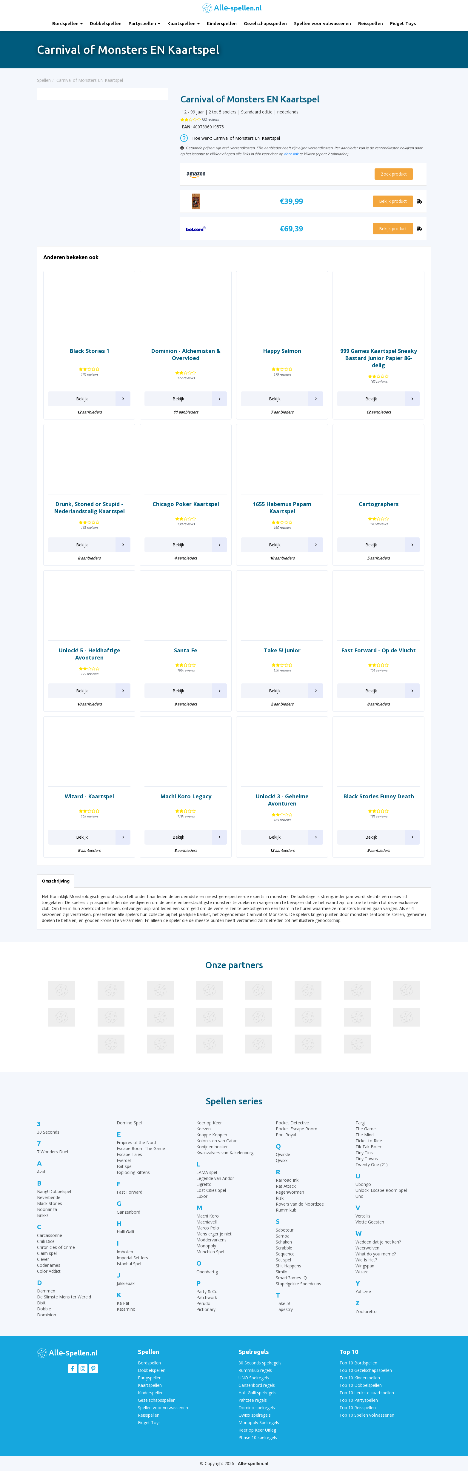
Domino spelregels (256, 1407)
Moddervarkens (211, 1240)
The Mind (364, 1135)
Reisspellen (370, 23)
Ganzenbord (128, 1212)
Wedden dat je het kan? (378, 1242)
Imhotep (125, 1252)
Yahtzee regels (252, 1400)
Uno (359, 1196)
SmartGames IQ (291, 1278)
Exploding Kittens (133, 1172)
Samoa (283, 1236)
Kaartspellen (183, 23)
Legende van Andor (215, 1178)
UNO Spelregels (253, 1378)
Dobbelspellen (105, 23)
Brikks (43, 1215)
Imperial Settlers (132, 1258)
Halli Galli (125, 1232)
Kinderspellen (222, 23)
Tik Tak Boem (369, 1146)
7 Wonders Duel (52, 1152)
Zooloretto (366, 1311)
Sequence (285, 1254)
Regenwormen (290, 1192)
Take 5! (283, 1303)
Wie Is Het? (366, 1260)
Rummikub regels (255, 1370)
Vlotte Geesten (369, 1222)
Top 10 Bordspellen (358, 1363)
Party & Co (207, 1291)
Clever (43, 1259)
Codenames (48, 1265)
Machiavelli (207, 1222)
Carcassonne (49, 1235)
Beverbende (48, 1197)
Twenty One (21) (371, 1164)
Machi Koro (207, 1216)
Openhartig (207, 1272)
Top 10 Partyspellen (358, 1400)
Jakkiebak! (126, 1283)
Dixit (41, 1303)
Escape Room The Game (141, 1148)
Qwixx (281, 1160)
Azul (41, 1172)
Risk (280, 1198)
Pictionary (205, 1309)
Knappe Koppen (211, 1135)
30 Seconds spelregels (259, 1363)
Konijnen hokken (212, 1146)
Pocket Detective (292, 1123)
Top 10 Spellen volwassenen (366, 1415)
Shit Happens (288, 1266)
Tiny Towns (366, 1158)
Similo (281, 1272)
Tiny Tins (364, 1152)
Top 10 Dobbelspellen (360, 1385)
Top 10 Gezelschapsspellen (365, 1370)
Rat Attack (286, 1186)
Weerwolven (367, 1248)
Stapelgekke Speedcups (298, 1283)
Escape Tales (129, 1154)
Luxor (201, 1196)
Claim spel (47, 1253)
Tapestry (284, 1309)
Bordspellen (67, 23)
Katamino (126, 1309)
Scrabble (284, 1248)
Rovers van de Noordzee (300, 1204)
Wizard (362, 1272)
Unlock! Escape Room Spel (381, 1190)
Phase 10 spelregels (257, 1437)
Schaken (284, 1242)
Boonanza (47, 1209)
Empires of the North (137, 1142)
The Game (365, 1129)
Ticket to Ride (368, 1140)
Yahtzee (363, 1291)
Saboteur (284, 1230)
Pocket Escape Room (296, 1129)
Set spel (283, 1260)
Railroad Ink (287, 1180)
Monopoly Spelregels (258, 1422)
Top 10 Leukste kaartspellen (366, 1392)
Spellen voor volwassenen (322, 23)
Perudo (203, 1303)
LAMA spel (206, 1172)
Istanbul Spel (129, 1263)
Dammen (46, 1291)
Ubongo (363, 1184)
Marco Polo (207, 1228)
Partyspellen (144, 23)
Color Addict (49, 1271)
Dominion (46, 1315)
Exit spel (125, 1166)
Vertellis (362, 1216)
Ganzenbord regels (256, 1385)
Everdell (124, 1160)
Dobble (44, 1309)
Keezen (203, 1129)
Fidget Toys (403, 23)
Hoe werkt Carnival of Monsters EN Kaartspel (230, 138)
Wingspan (364, 1266)
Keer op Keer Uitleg (257, 1430)
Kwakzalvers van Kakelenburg (224, 1152)
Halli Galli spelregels (257, 1392)
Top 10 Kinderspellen (359, 1378)
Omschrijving (56, 880)
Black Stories (49, 1203)
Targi (360, 1123)
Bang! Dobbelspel (54, 1191)
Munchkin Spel (210, 1252)
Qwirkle (283, 1154)
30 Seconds (48, 1132)
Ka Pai (123, 1303)
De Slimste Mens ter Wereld (64, 1297)
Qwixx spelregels (254, 1415)
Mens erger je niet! (214, 1234)
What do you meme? (375, 1254)
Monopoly (206, 1246)
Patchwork (206, 1297)
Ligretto (204, 1184)
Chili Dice (46, 1241)
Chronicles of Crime (56, 1247)
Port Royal (286, 1135)
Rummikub (286, 1210)
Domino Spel (129, 1123)
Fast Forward (129, 1192)
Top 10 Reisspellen (357, 1407)
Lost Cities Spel (211, 1190)
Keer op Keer (209, 1123)
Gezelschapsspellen (265, 23)
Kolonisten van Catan (217, 1140)
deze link (291, 153)
